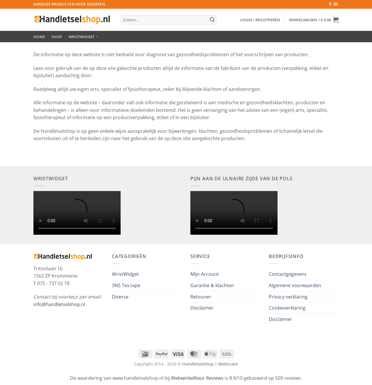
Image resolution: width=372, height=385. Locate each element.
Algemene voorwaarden (295, 285)
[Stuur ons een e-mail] (335, 4)
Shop (56, 36)
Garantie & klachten (212, 285)
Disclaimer (202, 308)
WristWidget (84, 36)
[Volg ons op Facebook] (330, 4)
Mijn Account (204, 274)
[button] (260, 20)
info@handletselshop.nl (59, 304)
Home (39, 36)
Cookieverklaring (287, 308)
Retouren (200, 297)
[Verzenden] (212, 20)
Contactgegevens (288, 274)
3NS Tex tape (126, 285)
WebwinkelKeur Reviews (197, 378)
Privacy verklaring (288, 297)
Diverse (120, 297)
